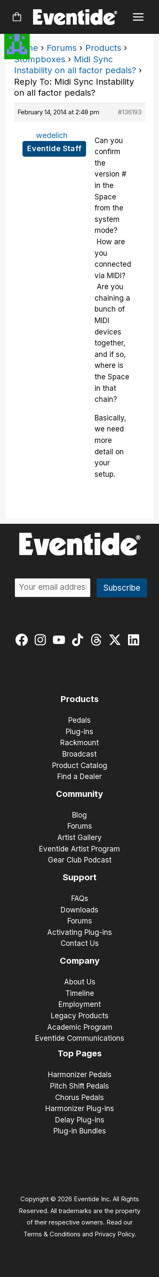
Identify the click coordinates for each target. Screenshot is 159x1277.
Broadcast (79, 754)
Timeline (79, 993)
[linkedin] (135, 639)
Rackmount (79, 742)
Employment (80, 1004)
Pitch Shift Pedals (79, 1086)
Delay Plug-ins (79, 1120)
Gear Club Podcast (80, 860)
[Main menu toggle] (138, 17)
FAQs (79, 898)
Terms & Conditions (52, 1234)
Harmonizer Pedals (80, 1074)
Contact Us (80, 943)
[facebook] (23, 639)
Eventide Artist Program (79, 849)
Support (80, 877)
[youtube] (61, 639)
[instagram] (42, 639)
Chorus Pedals (79, 1097)
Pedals (79, 720)
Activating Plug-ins (79, 932)
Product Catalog (79, 765)
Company (80, 961)
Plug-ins (79, 731)
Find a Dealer (79, 776)
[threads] (98, 639)
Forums (62, 48)
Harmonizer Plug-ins (79, 1108)
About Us (79, 982)
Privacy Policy (114, 1234)
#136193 (130, 112)
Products (103, 48)
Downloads (79, 910)
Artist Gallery (79, 837)
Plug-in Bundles (79, 1131)
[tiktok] (79, 639)
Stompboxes (39, 59)
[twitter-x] (117, 639)
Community (79, 794)
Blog (79, 815)
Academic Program (79, 1027)
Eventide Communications (79, 1038)
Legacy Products (80, 1016)
